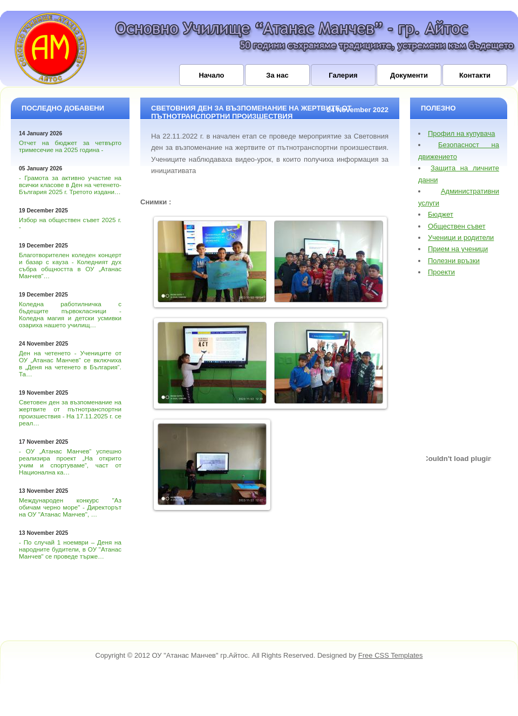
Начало (211, 75)
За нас (277, 75)
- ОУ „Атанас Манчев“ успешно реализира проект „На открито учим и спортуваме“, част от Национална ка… (70, 462)
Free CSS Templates (390, 655)
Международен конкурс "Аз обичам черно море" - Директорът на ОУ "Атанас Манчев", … (70, 507)
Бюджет (440, 214)
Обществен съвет (457, 226)
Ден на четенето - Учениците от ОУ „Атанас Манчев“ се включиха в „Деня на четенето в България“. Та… (70, 363)
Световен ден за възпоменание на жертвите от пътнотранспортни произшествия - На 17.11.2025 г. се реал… (70, 412)
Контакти (474, 75)
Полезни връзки (454, 261)
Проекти (441, 272)
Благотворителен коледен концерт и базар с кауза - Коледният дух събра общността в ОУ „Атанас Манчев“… (70, 265)
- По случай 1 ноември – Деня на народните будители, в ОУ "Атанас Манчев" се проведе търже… (70, 549)
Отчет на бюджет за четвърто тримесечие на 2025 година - (70, 146)
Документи (409, 75)
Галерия (343, 75)
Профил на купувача (461, 133)
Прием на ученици (458, 249)
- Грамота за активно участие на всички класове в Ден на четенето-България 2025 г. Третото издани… (70, 184)
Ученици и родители (461, 237)
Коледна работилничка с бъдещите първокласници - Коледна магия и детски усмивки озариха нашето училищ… (70, 314)
